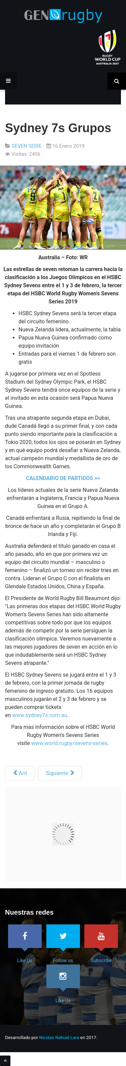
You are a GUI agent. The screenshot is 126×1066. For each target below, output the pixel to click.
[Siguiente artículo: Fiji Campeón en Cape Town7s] (60, 773)
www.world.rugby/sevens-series (69, 743)
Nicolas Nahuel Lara (59, 1037)
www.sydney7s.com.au (39, 715)
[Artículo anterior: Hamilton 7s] (20, 773)
